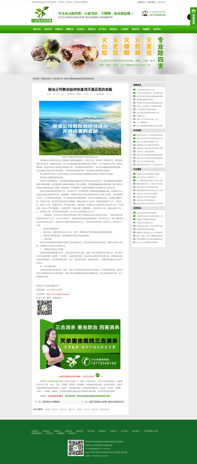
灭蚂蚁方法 (141, 116)
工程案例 (124, 29)
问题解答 (146, 29)
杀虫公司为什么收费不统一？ (147, 177)
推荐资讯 (137, 208)
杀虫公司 (55, 409)
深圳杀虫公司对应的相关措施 (147, 187)
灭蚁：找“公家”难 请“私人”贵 (147, 119)
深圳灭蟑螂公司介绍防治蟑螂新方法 (150, 239)
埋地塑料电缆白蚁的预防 (146, 229)
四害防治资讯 (46, 79)
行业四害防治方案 (151, 431)
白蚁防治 (48, 29)
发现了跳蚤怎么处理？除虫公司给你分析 (106, 402)
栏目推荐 (137, 130)
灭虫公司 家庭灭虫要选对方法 (147, 142)
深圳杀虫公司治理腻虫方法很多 (148, 174)
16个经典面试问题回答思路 (146, 109)
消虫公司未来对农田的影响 (146, 213)
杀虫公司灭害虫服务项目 (146, 161)
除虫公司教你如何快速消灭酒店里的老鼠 (79, 79)
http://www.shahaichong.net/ (58, 294)
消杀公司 (71, 409)
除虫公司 (95, 409)
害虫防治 (135, 29)
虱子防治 (124, 431)
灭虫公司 (86, 409)
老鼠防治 (59, 29)
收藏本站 (141, 2)
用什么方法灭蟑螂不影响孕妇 (147, 242)
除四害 (47, 409)
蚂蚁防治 (91, 29)
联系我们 (157, 29)
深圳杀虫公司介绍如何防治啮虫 (148, 145)
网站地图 (151, 2)
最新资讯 (137, 85)
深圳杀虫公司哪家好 (51, 402)
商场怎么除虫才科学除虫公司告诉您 (150, 204)
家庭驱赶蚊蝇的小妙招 (145, 100)
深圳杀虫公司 (105, 409)
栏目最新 (137, 169)
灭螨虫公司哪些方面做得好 (146, 219)
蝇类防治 (113, 29)
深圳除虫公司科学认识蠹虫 (146, 197)
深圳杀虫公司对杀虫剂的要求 (147, 194)
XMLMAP (162, 2)
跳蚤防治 (113, 431)
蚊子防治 (102, 29)
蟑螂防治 (70, 29)
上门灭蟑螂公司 (142, 123)
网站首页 (37, 29)
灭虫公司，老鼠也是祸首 (146, 152)
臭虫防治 (81, 29)
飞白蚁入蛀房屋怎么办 (145, 223)
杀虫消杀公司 (58, 79)
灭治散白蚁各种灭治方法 (146, 90)
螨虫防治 (136, 431)
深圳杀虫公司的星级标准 (146, 200)
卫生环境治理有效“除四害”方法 (148, 113)
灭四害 (79, 409)
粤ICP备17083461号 (100, 456)
